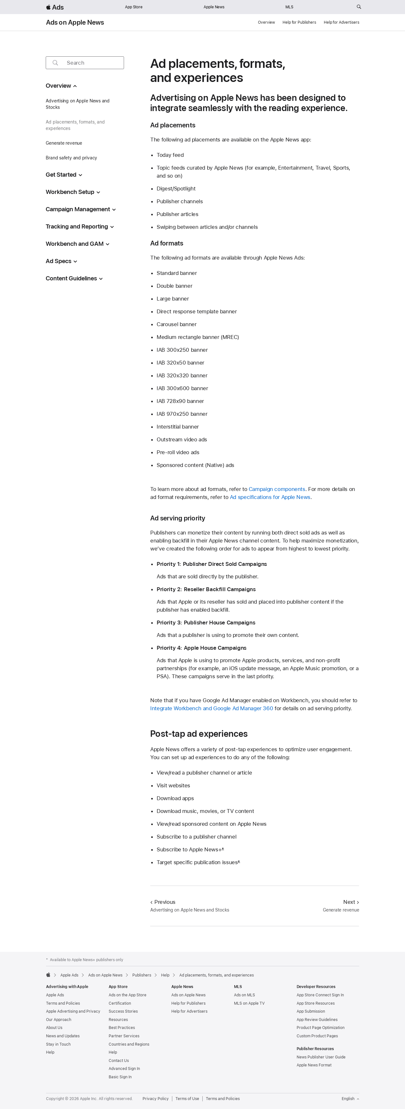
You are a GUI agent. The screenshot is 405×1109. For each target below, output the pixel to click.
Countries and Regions (129, 1044)
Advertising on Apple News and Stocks (78, 104)
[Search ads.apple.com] (359, 7)
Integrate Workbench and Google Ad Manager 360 (211, 708)
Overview (266, 22)
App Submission (311, 1011)
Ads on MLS (244, 995)
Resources (118, 1019)
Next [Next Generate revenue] (351, 902)
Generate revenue (64, 143)
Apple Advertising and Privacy (73, 1011)
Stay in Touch (58, 1044)
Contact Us (119, 1060)
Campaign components (277, 489)
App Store (134, 7)
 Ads (55, 7)
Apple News (214, 7)
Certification (120, 1003)
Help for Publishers (299, 22)
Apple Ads (55, 995)
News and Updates (63, 1036)
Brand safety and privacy (71, 157)
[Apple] (48, 974)
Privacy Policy (156, 1099)
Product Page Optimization (321, 1027)
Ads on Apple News (75, 22)
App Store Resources (316, 1003)
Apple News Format (314, 1065)
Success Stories (123, 1011)
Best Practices (122, 1027)
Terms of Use (187, 1099)
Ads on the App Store (127, 995)
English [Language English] (350, 1099)
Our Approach (58, 1019)
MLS (289, 7)
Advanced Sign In (124, 1068)
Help (50, 1052)
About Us (54, 1027)
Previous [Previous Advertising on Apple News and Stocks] (162, 902)
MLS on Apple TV (249, 1003)
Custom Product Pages (317, 1036)
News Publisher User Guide (321, 1057)
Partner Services (124, 1036)
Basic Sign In (120, 1077)
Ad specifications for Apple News (270, 497)
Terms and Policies (63, 1003)
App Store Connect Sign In (320, 995)
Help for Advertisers (341, 22)
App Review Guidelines (317, 1019)
